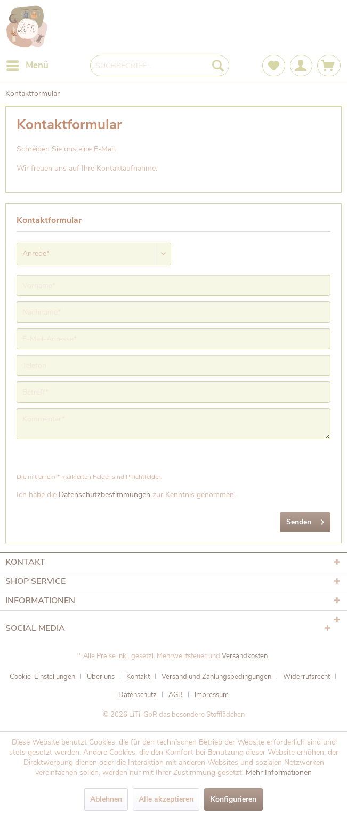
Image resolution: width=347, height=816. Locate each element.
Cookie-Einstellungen (42, 677)
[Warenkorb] (329, 65)
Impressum (212, 695)
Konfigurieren (233, 799)
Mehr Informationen (279, 772)
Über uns (101, 677)
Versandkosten (245, 656)
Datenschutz (137, 695)
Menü (27, 64)
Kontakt (138, 677)
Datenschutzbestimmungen (104, 495)
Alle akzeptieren (166, 799)
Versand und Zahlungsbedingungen (216, 677)
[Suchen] (218, 65)
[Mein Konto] (301, 65)
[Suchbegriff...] (159, 65)
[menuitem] (27, 65)
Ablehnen (106, 799)
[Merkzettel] (273, 65)
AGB (175, 695)
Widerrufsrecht (306, 677)
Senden (305, 520)
